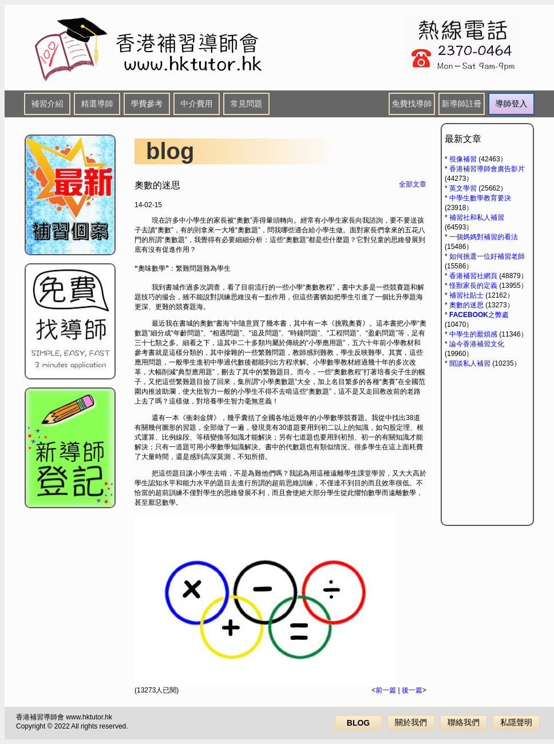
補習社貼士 (466, 295)
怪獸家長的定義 (473, 286)
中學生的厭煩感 (473, 334)
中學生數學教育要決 (480, 198)
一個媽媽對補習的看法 (483, 237)
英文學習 (463, 188)
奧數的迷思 (466, 305)
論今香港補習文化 (476, 344)
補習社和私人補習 (476, 217)
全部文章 (412, 184)
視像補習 (463, 159)
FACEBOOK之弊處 (479, 315)
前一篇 (385, 690)
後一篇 (412, 690)
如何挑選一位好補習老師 (487, 256)
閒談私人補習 (469, 363)
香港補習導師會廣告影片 (487, 169)
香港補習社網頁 (473, 276)
